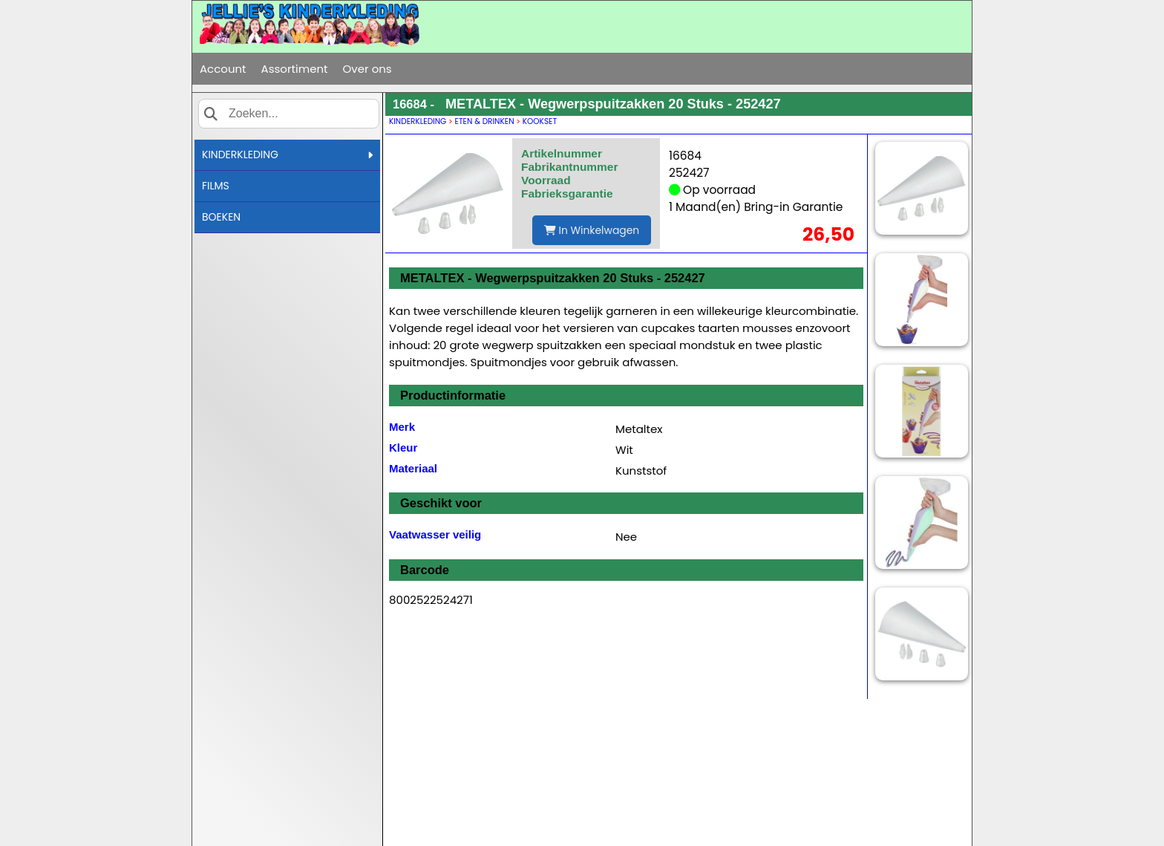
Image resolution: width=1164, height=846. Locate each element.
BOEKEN (221, 216)
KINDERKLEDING (287, 154)
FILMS (215, 185)
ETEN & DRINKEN (484, 121)
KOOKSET (540, 121)
